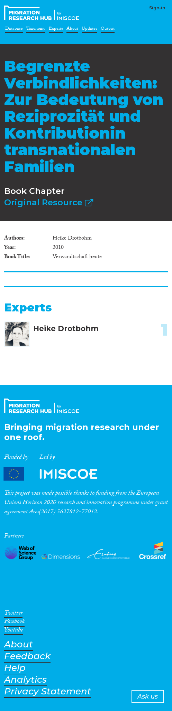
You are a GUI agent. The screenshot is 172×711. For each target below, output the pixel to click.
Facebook (14, 622)
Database (14, 30)
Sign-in (157, 7)
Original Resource (48, 202)
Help (15, 668)
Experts (56, 30)
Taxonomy (35, 30)
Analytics (25, 679)
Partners (56, 473)
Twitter (13, 614)
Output (108, 30)
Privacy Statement (47, 691)
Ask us (147, 696)
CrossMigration (43, 13)
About (72, 30)
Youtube (13, 631)
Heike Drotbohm (66, 328)
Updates (89, 30)
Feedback (27, 656)
